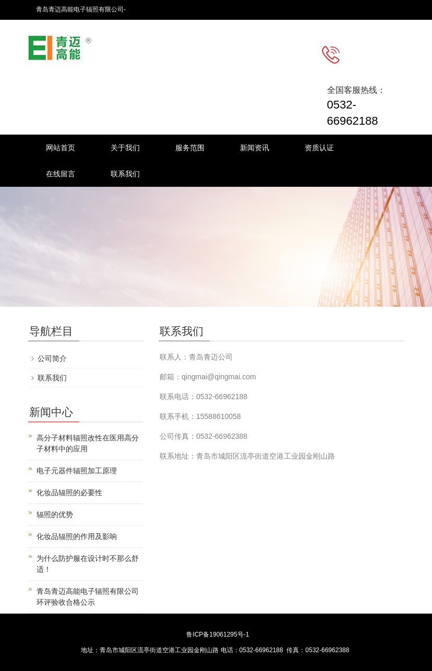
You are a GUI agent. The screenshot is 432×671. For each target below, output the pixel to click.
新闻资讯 (254, 147)
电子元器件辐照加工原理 (77, 470)
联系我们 (125, 174)
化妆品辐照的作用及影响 (77, 536)
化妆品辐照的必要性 (69, 492)
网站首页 (60, 147)
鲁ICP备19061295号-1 (217, 634)
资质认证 (319, 147)
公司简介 (52, 358)
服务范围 (190, 147)
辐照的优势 (55, 514)
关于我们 (125, 147)
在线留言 (60, 174)
